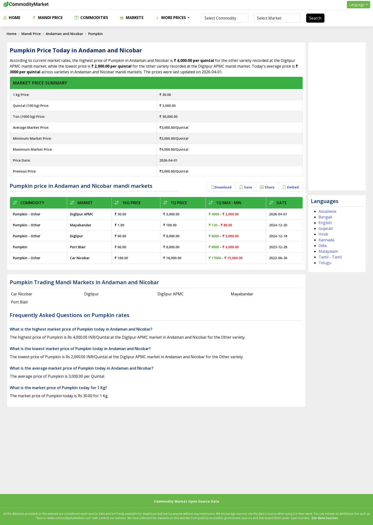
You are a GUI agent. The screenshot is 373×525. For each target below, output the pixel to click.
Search (315, 18)
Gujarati (325, 228)
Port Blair (78, 247)
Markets (131, 17)
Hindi (323, 234)
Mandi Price (47, 17)
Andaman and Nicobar (65, 33)
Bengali (325, 217)
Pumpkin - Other (27, 214)
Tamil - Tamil (330, 257)
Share (267, 187)
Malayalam (328, 251)
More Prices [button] (171, 17)
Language (357, 4)
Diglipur (76, 236)
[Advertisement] (337, 116)
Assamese (327, 211)
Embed (290, 187)
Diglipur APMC (81, 214)
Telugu (324, 262)
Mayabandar (81, 225)
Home (11, 17)
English (324, 222)
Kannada (326, 240)
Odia (322, 245)
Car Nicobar (80, 258)
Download (221, 187)
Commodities (91, 17)
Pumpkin (20, 247)
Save (245, 187)
